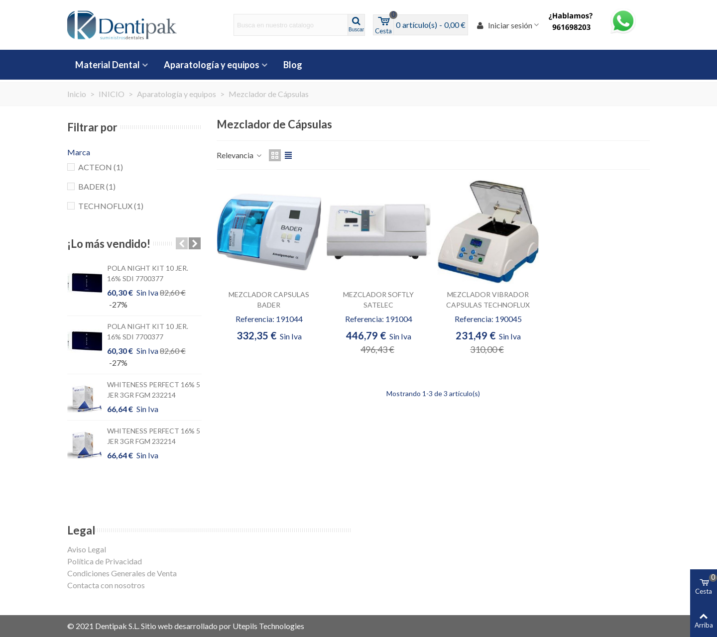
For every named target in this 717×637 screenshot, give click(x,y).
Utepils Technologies (268, 626)
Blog (292, 64)
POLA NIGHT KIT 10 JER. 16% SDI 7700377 (147, 273)
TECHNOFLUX (110, 206)
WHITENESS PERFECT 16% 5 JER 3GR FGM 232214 (153, 389)
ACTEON (100, 167)
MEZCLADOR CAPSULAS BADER (269, 299)
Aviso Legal (86, 549)
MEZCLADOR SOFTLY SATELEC (378, 299)
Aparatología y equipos (211, 64)
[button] (182, 243)
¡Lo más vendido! (108, 243)
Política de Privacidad (104, 561)
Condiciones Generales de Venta (122, 573)
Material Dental (107, 64)
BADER (97, 186)
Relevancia (240, 155)
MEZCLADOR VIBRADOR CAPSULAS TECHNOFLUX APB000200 (488, 304)
